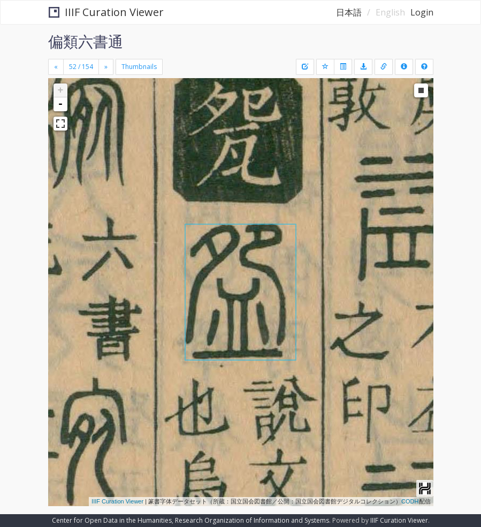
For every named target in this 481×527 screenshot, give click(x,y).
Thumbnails (139, 66)
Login (421, 12)
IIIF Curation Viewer (106, 12)
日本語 (349, 12)
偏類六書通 (85, 41)
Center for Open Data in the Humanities (112, 520)
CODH (409, 501)
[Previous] (56, 67)
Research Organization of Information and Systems (252, 520)
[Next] (105, 67)
